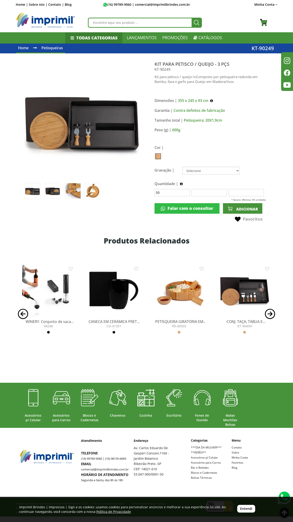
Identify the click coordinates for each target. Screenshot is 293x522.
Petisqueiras (52, 47)
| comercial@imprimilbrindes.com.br (160, 4)
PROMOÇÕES (175, 37)
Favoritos (249, 219)
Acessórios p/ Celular (204, 457)
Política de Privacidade (113, 511)
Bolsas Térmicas (201, 478)
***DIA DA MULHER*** (206, 447)
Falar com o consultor (187, 208)
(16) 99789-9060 (119, 4)
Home (23, 47)
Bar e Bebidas (200, 468)
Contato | (56, 4)
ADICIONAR (242, 209)
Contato (237, 447)
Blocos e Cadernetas (204, 473)
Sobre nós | (38, 4)
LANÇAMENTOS (142, 37)
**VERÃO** (198, 452)
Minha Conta (265, 4)
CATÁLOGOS (207, 37)
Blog (68, 4)
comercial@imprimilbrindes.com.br (105, 469)
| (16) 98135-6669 (114, 458)
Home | (22, 4)
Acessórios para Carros (206, 463)
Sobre (235, 452)
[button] (23, 313)
